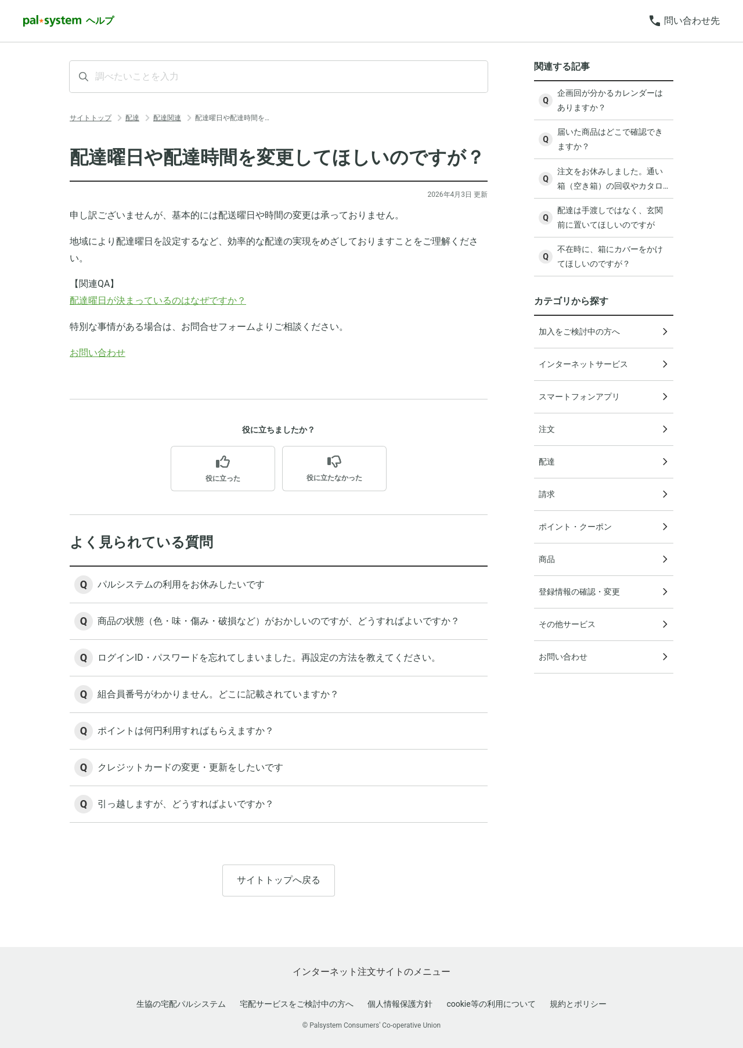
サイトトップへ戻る (278, 883)
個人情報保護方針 (399, 1004)
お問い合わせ (97, 352)
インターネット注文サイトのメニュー (371, 971)
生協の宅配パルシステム (181, 1004)
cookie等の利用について (490, 1004)
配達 (132, 118)
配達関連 (167, 118)
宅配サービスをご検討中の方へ (297, 1004)
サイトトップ (90, 118)
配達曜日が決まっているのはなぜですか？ (158, 300)
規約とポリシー (578, 1004)
